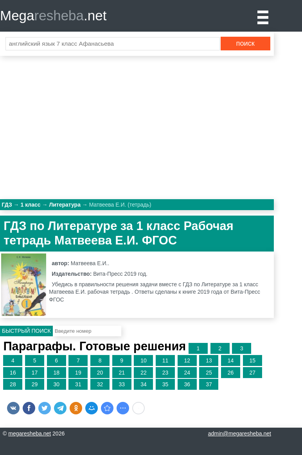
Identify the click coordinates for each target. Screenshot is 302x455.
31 (78, 384)
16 (13, 372)
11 (165, 360)
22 (143, 372)
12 (187, 360)
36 (187, 384)
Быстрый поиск (26, 331)
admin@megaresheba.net (239, 433)
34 (143, 384)
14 (231, 360)
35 (165, 384)
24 (187, 372)
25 (209, 372)
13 (209, 360)
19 (78, 372)
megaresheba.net (29, 433)
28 (13, 384)
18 (56, 372)
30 (56, 384)
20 (100, 372)
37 (209, 384)
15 (252, 360)
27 (252, 372)
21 (122, 372)
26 (231, 372)
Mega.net (53, 15)
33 (122, 384)
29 (35, 384)
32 (100, 384)
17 (35, 372)
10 (143, 360)
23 (165, 372)
